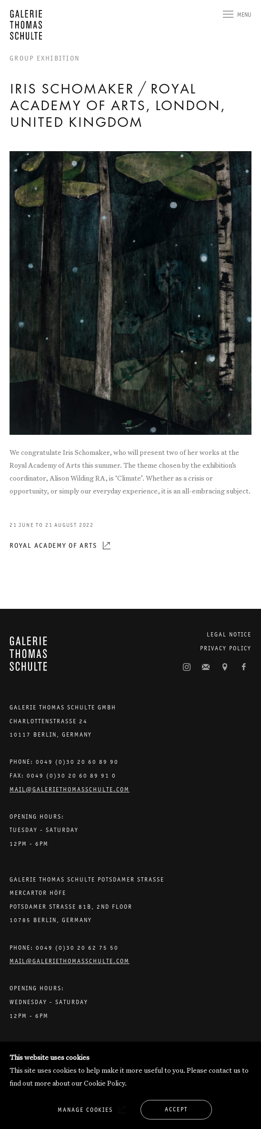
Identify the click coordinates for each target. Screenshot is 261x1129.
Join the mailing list (205, 667)
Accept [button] (176, 1109)
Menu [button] (244, 14)
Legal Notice (229, 634)
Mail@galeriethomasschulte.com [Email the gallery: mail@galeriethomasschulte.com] (70, 789)
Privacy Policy (225, 648)
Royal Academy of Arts (53, 545)
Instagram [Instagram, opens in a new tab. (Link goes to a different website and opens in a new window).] (186, 667)
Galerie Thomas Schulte (29, 25)
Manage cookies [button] (85, 1109)
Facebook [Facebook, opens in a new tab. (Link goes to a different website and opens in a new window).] (243, 667)
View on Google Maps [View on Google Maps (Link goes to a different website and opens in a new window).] (224, 667)
